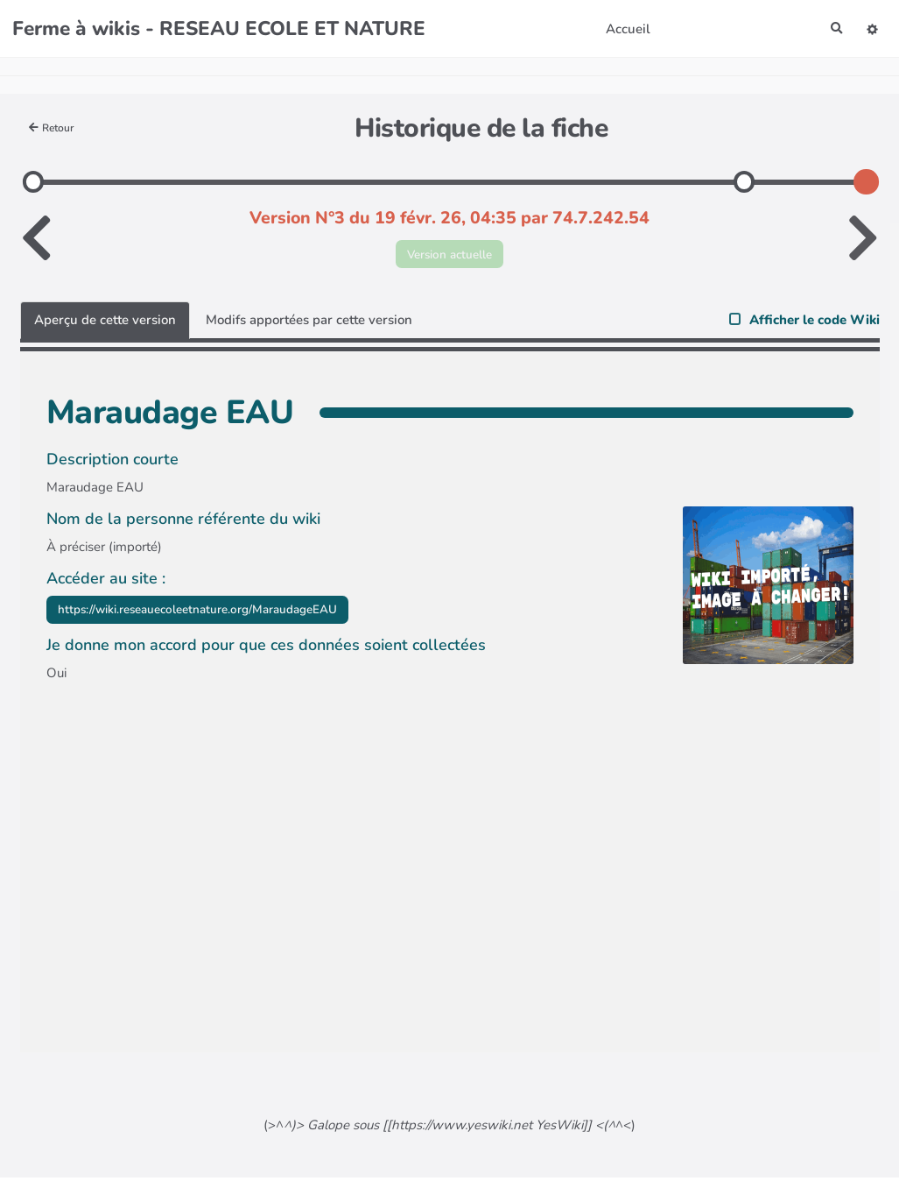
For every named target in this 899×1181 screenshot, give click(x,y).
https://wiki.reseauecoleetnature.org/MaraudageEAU (217, 614)
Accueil (624, 29)
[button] (871, 28)
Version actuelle (449, 255)
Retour (55, 127)
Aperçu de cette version (105, 323)
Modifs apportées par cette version (309, 323)
